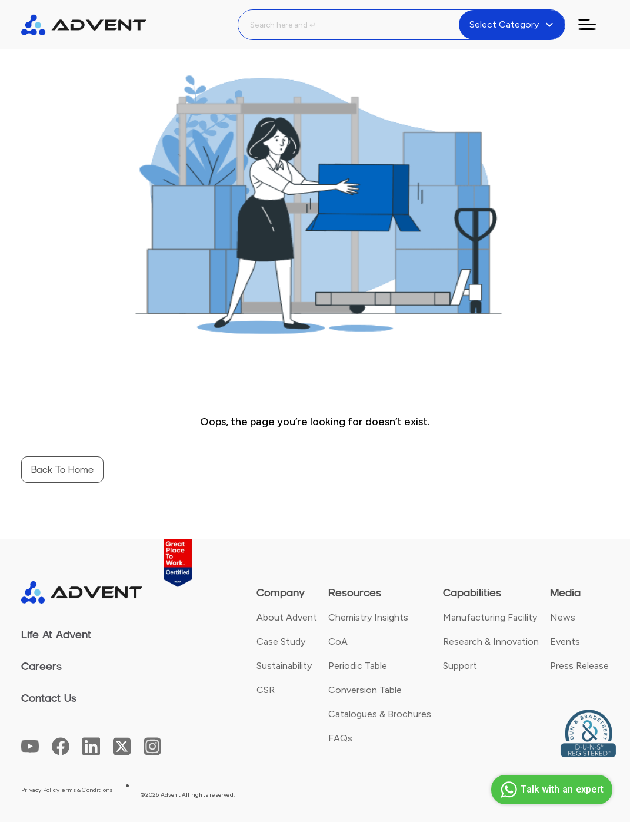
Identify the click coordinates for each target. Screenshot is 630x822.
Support (460, 665)
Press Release (579, 665)
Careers (41, 666)
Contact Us (48, 698)
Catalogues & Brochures (379, 714)
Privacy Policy (40, 790)
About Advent (286, 617)
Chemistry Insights (368, 617)
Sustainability (284, 665)
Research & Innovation (491, 641)
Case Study (280, 641)
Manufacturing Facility (490, 617)
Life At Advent (56, 634)
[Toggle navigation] (594, 24)
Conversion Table (365, 689)
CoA (338, 641)
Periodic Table (357, 665)
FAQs (340, 738)
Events (565, 641)
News (562, 617)
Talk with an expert (550, 789)
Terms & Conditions (86, 790)
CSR (265, 689)
